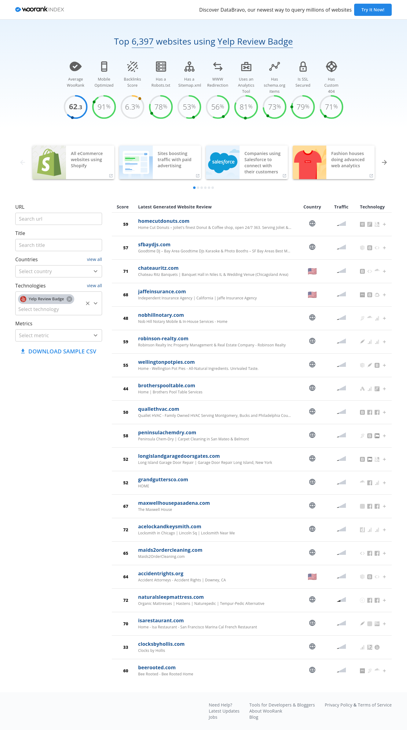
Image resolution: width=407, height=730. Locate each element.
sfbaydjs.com (154, 244)
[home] (39, 10)
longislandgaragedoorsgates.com (179, 456)
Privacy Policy (338, 705)
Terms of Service (375, 705)
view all (94, 259)
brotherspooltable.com (166, 385)
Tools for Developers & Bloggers (282, 705)
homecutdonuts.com (163, 221)
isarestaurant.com (161, 620)
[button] (46, 299)
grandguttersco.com (163, 479)
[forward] (384, 162)
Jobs (213, 717)
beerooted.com (157, 667)
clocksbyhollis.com (161, 644)
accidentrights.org (160, 573)
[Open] (95, 271)
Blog (253, 717)
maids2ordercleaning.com (170, 550)
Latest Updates (224, 711)
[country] (49, 271)
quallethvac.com (158, 409)
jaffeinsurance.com (162, 291)
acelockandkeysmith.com (169, 526)
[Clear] (87, 303)
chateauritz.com (158, 268)
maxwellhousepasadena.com (174, 503)
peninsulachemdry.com (167, 432)
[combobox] (58, 271)
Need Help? (220, 705)
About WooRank (265, 711)
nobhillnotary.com (161, 315)
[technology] (49, 309)
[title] (58, 219)
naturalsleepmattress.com (171, 597)
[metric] (49, 335)
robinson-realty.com (163, 338)
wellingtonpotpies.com (166, 362)
